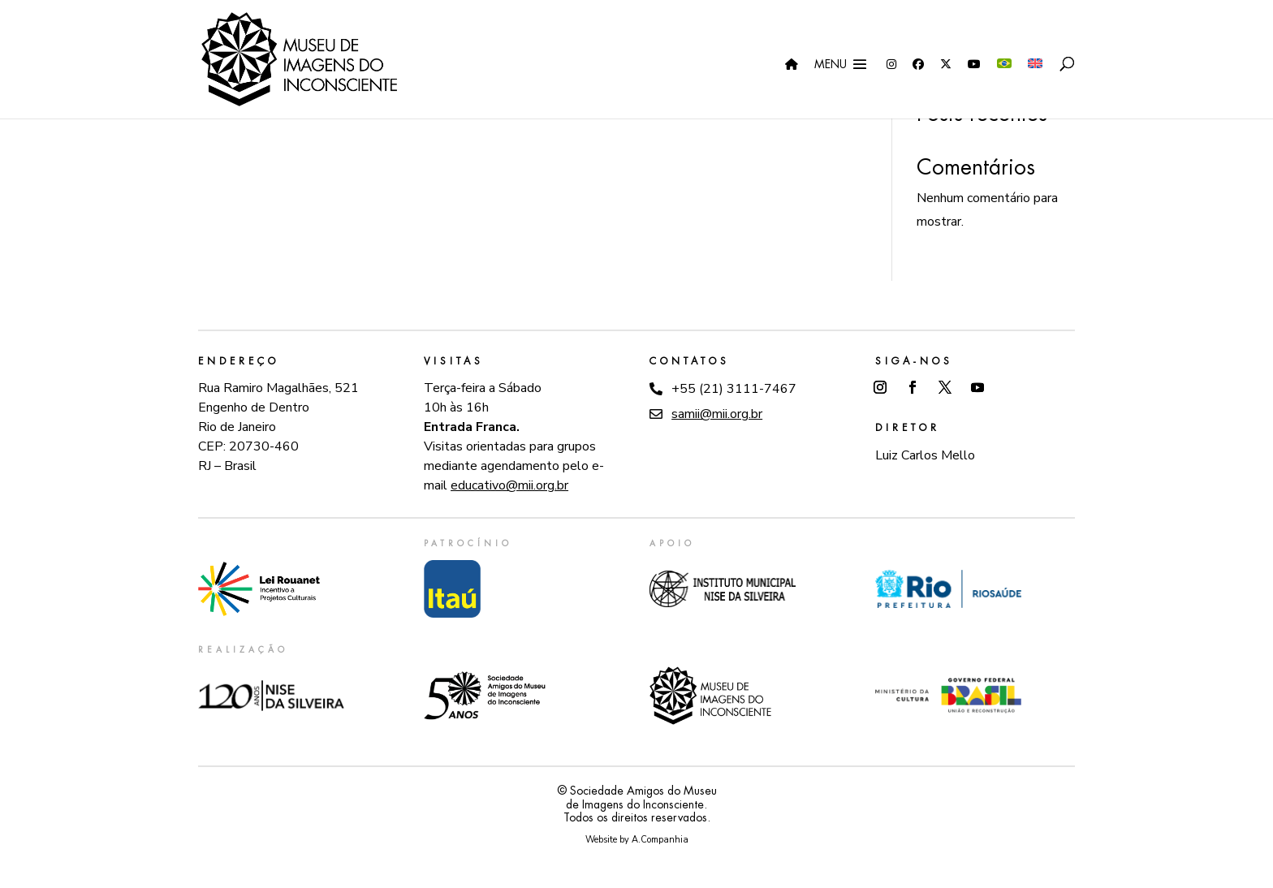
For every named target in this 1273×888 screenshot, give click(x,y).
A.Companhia (660, 840)
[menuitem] (1004, 88)
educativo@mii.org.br (509, 485)
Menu (830, 64)
